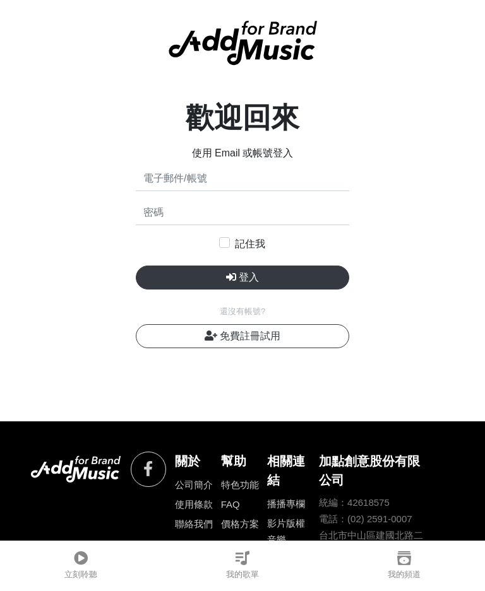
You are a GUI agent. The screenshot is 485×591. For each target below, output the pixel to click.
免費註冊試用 (242, 336)
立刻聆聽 (81, 565)
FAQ (230, 504)
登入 (242, 277)
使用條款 (194, 504)
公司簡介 (194, 484)
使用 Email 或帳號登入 (243, 153)
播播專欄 (286, 503)
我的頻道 (404, 565)
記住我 (250, 243)
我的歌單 (243, 565)
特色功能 (240, 484)
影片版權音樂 (286, 531)
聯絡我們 (194, 523)
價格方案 (240, 523)
